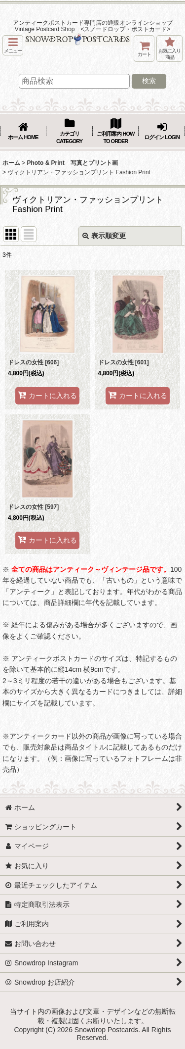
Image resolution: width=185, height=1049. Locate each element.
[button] (12, 45)
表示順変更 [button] (104, 236)
